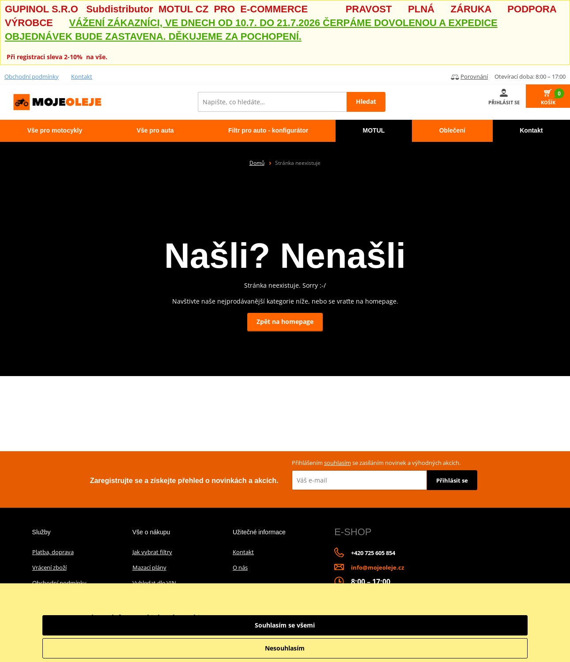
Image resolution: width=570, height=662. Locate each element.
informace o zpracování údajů (374, 628)
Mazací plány (149, 567)
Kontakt (81, 76)
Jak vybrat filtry (152, 552)
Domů (256, 163)
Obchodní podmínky (31, 76)
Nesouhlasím (479, 648)
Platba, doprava (53, 552)
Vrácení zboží (49, 567)
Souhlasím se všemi (479, 625)
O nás (240, 567)
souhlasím (337, 463)
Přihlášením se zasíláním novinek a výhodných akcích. (376, 463)
